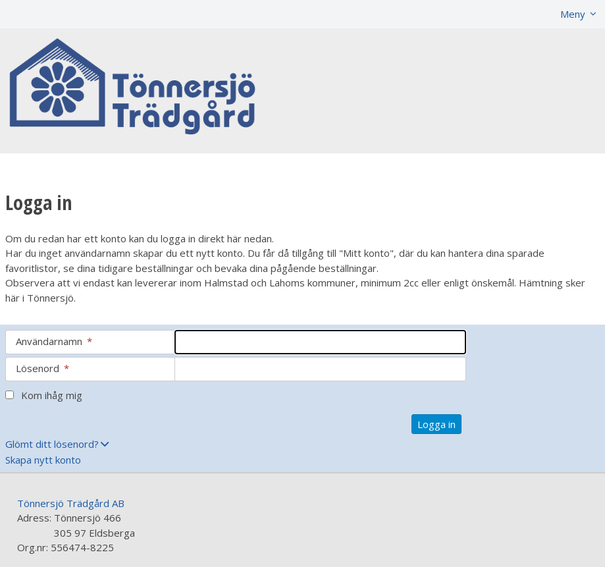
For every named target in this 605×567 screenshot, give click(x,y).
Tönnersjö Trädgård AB (70, 503)
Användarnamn (54, 341)
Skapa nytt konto (43, 459)
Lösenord (42, 368)
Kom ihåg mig (51, 395)
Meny (572, 13)
